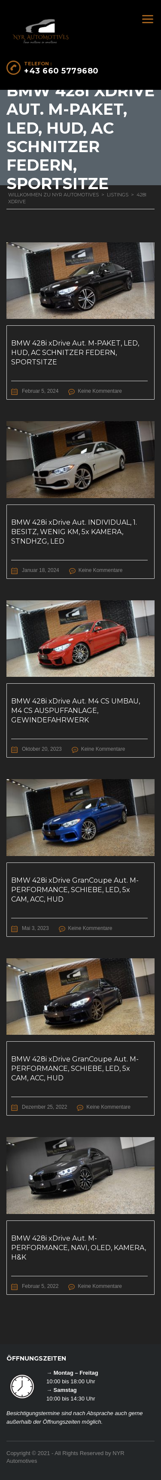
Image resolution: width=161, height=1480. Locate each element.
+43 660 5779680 (61, 71)
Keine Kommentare (100, 391)
